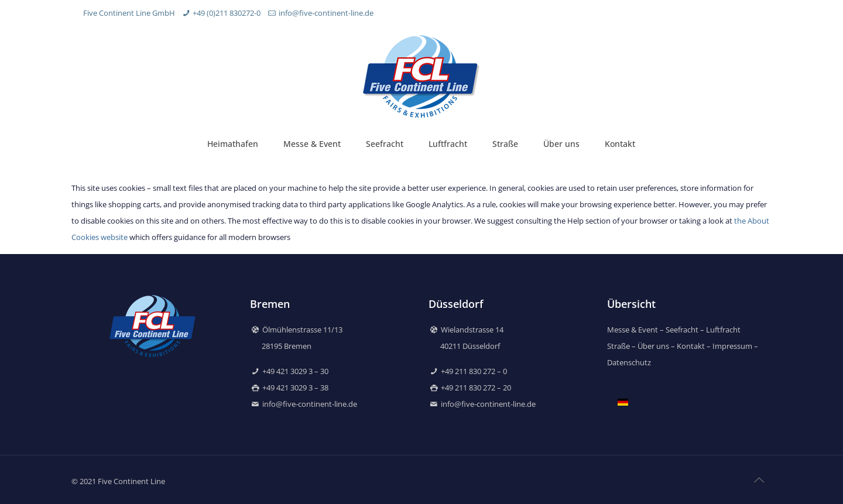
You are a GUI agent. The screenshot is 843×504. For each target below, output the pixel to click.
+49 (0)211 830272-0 (227, 13)
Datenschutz (629, 362)
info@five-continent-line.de (326, 13)
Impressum (732, 346)
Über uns (654, 346)
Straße (618, 346)
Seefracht (682, 329)
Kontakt (691, 346)
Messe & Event (632, 329)
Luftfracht (723, 329)
